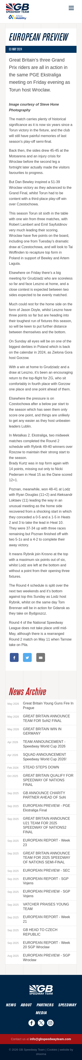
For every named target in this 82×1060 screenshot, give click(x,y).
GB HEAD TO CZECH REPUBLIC (32, 932)
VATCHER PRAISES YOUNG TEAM (38, 906)
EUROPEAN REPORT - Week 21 (38, 919)
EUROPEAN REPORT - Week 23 (38, 842)
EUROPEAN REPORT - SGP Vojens (37, 881)
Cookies (52, 1049)
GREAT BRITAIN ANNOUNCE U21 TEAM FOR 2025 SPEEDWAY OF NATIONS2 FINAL (38, 825)
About (26, 1005)
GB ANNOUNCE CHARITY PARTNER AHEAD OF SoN (36, 795)
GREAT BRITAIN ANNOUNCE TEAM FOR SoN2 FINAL (38, 718)
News (11, 1005)
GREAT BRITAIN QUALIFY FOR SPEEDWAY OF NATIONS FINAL (40, 780)
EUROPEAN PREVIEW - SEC (38, 871)
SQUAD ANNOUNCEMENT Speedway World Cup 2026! (36, 757)
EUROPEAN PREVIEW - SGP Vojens (38, 894)
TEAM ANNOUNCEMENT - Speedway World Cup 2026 (36, 744)
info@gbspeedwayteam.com (50, 1039)
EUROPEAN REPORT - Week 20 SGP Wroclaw (38, 945)
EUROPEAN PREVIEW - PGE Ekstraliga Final (38, 808)
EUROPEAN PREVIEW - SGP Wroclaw (38, 957)
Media (41, 1013)
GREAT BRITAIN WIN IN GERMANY (34, 731)
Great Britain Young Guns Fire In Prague (40, 705)
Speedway (67, 1005)
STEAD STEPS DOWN (33, 767)
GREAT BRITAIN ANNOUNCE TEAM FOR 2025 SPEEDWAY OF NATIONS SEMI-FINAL (38, 857)
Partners (45, 1005)
